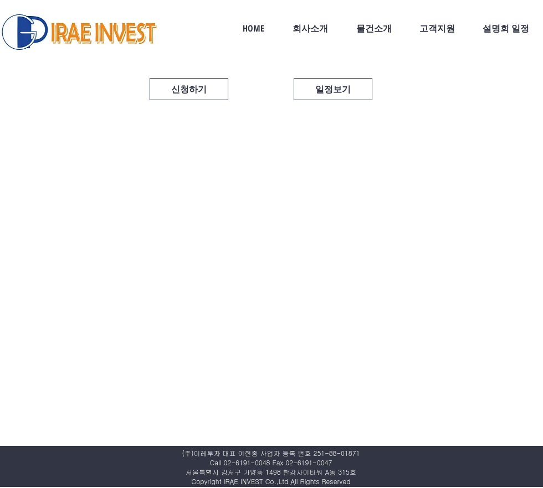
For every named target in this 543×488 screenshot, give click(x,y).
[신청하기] (189, 89)
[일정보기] (333, 89)
